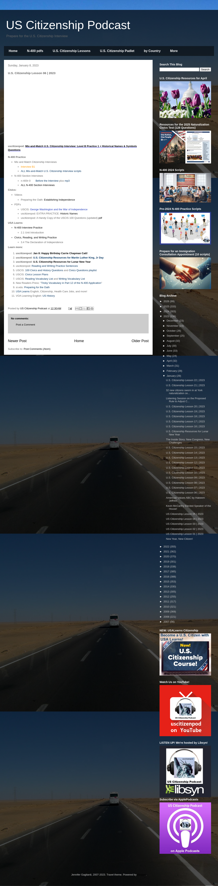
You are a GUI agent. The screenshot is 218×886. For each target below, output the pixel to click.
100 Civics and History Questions (44, 270)
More (174, 51)
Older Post (140, 341)
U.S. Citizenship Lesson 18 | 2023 (185, 416)
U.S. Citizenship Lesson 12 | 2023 (185, 462)
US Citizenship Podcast (68, 25)
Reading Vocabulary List (39, 278)
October (172, 330)
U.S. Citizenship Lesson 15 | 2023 (185, 447)
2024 (167, 311)
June (170, 350)
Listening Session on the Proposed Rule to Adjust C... (186, 400)
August (171, 340)
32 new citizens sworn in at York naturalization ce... (184, 392)
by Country (152, 51)
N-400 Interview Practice (28, 227)
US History (48, 295)
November (173, 325)
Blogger (141, 874)
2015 (167, 581)
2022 (167, 546)
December (173, 320)
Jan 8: (37, 253)
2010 (167, 606)
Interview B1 (28, 166)
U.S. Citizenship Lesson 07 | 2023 (185, 487)
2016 (167, 576)
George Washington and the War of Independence (59, 209)
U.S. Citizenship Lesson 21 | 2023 (185, 385)
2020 (167, 556)
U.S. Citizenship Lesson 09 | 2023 (185, 477)
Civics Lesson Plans (36, 274)
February (172, 370)
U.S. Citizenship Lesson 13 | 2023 (185, 457)
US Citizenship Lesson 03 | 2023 (184, 523)
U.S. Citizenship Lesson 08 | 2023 (185, 482)
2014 (167, 586)
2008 (167, 616)
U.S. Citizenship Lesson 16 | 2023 (185, 426)
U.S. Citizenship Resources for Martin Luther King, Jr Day (68, 257)
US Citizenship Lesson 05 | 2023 (184, 513)
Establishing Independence (59, 199)
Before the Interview (46, 180)
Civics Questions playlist (83, 270)
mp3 (67, 180)
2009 (167, 611)
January (172, 375)
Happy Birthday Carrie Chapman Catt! (64, 253)
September (173, 335)
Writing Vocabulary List (72, 278)
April (170, 360)
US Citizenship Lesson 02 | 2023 (184, 528)
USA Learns (23, 291)
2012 (167, 596)
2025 (167, 306)
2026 (167, 301)
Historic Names (69, 213)
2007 (167, 621)
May (169, 355)
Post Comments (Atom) (37, 348)
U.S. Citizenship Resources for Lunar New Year (62, 261)
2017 (167, 571)
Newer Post (17, 341)
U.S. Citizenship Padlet (117, 51)
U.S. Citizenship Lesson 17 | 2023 (185, 421)
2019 (167, 561)
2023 (167, 316)
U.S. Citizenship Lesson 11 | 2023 (185, 467)
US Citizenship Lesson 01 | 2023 (184, 533)
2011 (167, 601)
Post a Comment (25, 324)
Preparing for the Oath (37, 287)
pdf (100, 217)
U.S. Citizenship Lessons (71, 51)
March (171, 365)
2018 (167, 566)
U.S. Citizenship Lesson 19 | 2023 (185, 411)
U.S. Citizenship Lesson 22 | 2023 (185, 380)
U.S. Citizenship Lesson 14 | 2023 (185, 452)
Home (13, 51)
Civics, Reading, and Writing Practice (35, 237)
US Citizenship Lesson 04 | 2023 (184, 518)
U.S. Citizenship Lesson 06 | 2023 (185, 492)
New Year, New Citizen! (179, 538)
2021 (167, 551)
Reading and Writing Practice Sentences (55, 265)
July (169, 345)
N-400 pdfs (35, 51)
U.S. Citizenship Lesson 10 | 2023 (185, 472)
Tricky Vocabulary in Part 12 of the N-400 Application (71, 282)
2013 (167, 591)
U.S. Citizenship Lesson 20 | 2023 (185, 406)
